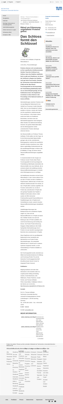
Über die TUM (46, 350)
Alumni (39, 366)
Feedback (13, 399)
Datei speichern (39, 324)
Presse (21, 399)
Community (41, 348)
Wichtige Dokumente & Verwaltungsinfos (17, 23)
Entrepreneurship (36, 352)
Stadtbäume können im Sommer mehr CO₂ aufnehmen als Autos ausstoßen (52, 49)
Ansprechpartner (50, 35)
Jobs (6, 399)
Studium (16, 348)
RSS (48, 101)
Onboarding (40, 352)
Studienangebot (17, 352)
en (53, 2)
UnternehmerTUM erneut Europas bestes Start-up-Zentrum (53, 86)
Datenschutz (29, 399)
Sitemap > (22, 17)
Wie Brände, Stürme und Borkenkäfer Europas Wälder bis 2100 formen (52, 59)
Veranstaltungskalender (52, 109)
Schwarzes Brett (17, 32)
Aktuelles (10, 348)
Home (4, 15)
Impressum (39, 399)
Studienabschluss (18, 374)
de (50, 2)
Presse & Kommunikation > (32, 17)
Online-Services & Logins (17, 30)
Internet (27, 306)
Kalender (17, 20)
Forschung (29, 348)
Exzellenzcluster (29, 352)
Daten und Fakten (45, 361)
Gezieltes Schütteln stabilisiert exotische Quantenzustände (51, 69)
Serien (8, 364)
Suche (59, 2)
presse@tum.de (29, 310)
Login (3, 2)
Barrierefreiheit (49, 399)
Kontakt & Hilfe (17, 35)
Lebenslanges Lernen (23, 350)
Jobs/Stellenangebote (17, 27)
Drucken (40, 338)
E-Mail (22, 306)
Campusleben (41, 354)
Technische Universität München (59, 8)
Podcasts (9, 361)
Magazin (9, 359)
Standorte (46, 368)
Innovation (35, 348)
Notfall (45, 386)
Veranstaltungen (11, 356)
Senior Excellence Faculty (40, 370)
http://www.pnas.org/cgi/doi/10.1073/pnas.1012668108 (34, 286)
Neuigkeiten (17, 18)
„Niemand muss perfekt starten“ (52, 77)
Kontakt (15, 393)
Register (10, 2)
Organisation (46, 365)
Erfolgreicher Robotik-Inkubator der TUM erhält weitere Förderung (53, 95)
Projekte (27, 363)
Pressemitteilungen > (26, 18)
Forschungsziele (29, 361)
